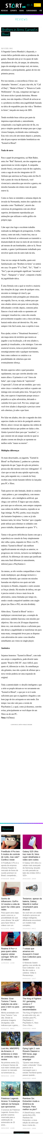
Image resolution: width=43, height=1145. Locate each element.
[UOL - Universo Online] (24, 7)
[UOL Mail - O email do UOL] (28, 5)
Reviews (5, 11)
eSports (16, 11)
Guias (25, 11)
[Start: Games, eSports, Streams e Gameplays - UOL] (14, 5)
